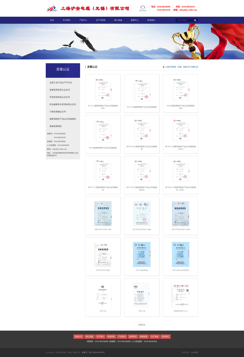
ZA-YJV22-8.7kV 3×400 (142, 229)
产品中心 (83, 20)
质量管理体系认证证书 (60, 90)
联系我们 (151, 20)
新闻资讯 (132, 336)
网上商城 (118, 20)
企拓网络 (194, 352)
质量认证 (78, 336)
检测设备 (143, 336)
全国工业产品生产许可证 (61, 82)
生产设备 (154, 336)
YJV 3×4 (142, 311)
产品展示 (122, 336)
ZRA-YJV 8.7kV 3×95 (103, 229)
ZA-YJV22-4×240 (103, 270)
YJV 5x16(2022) (142, 270)
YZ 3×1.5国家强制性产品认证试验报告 (142, 107)
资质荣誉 (111, 336)
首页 (52, 20)
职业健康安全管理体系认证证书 (63, 105)
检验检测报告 (56, 126)
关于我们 (67, 20)
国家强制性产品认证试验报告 (63, 119)
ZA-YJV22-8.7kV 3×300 (181, 229)
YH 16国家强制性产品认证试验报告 (103, 148)
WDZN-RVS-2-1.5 (181, 311)
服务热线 (142, 10)
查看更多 (141, 325)
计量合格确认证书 (58, 112)
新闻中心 (135, 20)
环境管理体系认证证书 (60, 97)
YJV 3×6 (103, 311)
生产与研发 (100, 20)
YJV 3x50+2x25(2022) (180, 270)
